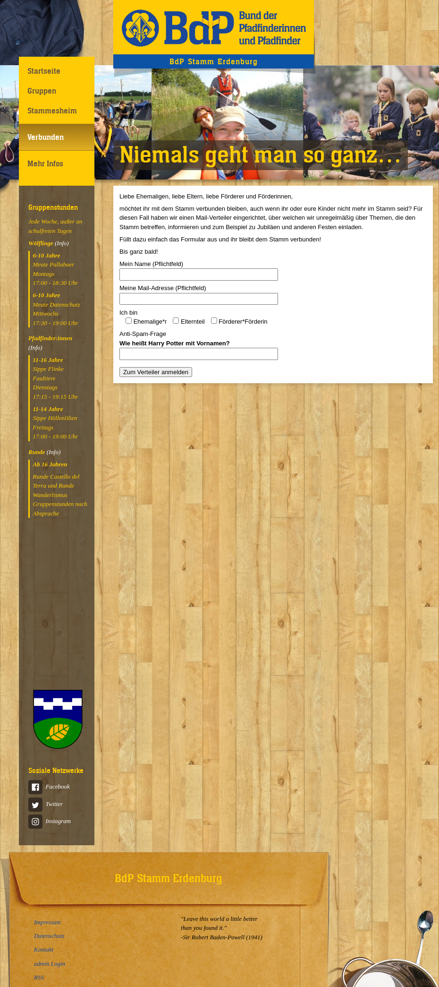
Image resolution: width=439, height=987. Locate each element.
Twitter (45, 803)
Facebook (49, 786)
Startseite (43, 71)
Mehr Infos (45, 163)
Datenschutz (49, 935)
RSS (39, 977)
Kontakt (43, 949)
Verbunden (45, 137)
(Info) (62, 243)
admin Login (49, 963)
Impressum (47, 922)
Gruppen (41, 90)
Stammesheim (52, 110)
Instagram (49, 820)
